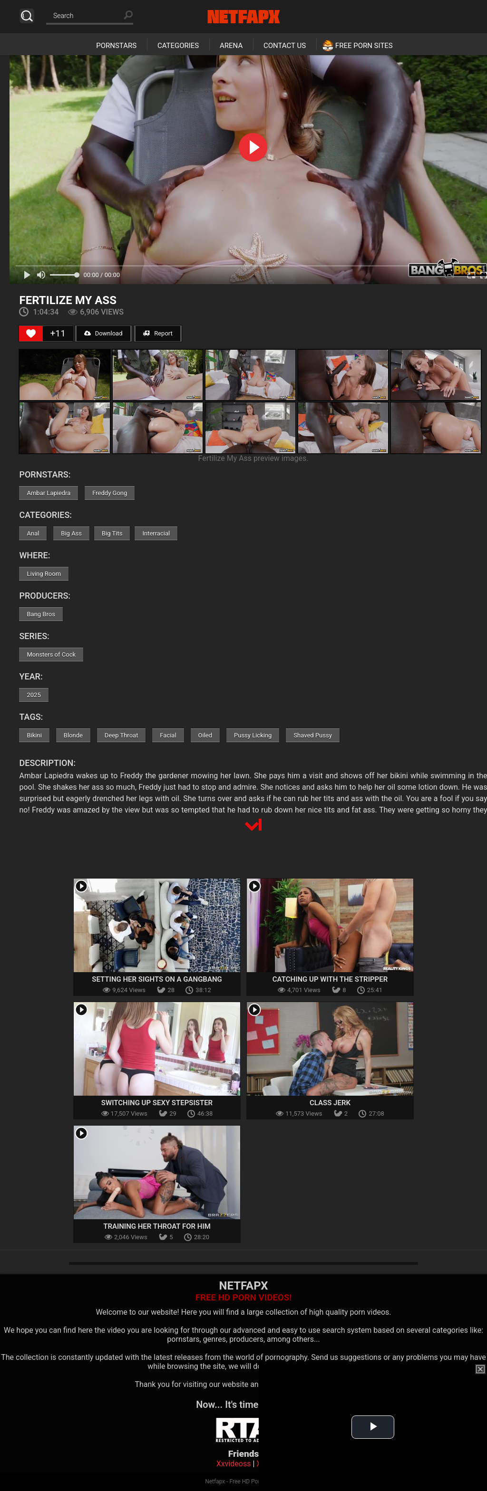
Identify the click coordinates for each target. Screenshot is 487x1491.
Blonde (73, 735)
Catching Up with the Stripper (330, 979)
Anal (33, 533)
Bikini (34, 735)
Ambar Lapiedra (48, 493)
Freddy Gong (109, 493)
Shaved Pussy (312, 735)
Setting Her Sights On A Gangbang (157, 979)
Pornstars (116, 45)
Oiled (205, 735)
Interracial (156, 533)
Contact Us (284, 45)
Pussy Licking (253, 735)
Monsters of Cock (51, 654)
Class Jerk (330, 1103)
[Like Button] (31, 333)
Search (26, 16)
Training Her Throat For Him (157, 1226)
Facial (168, 735)
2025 (33, 694)
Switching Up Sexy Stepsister (157, 1103)
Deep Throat (121, 735)
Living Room (44, 573)
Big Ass (71, 533)
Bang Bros (41, 614)
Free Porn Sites (364, 45)
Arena (231, 45)
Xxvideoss (233, 1463)
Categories (178, 45)
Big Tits (112, 533)
